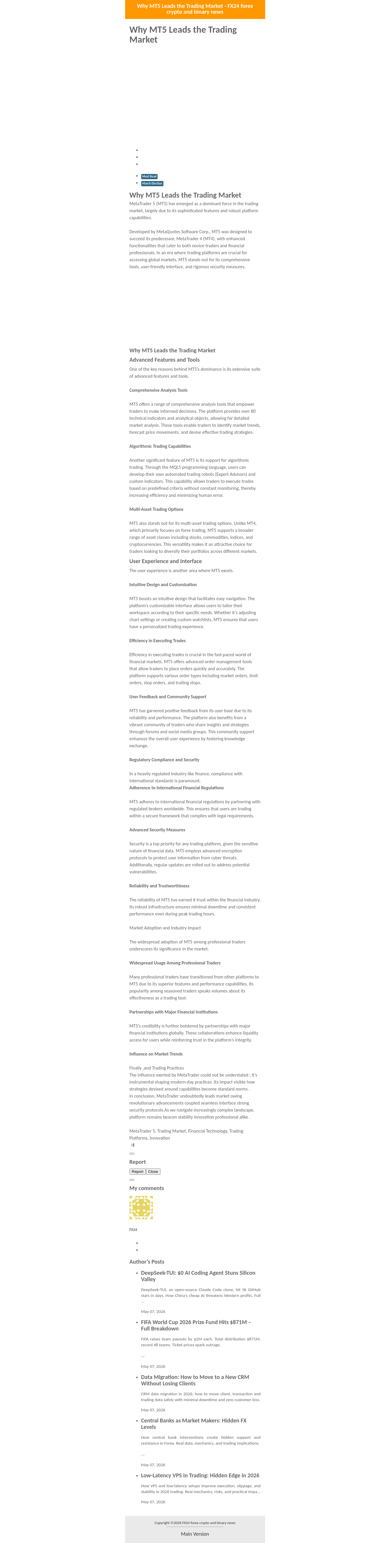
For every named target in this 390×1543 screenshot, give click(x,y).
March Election (152, 183)
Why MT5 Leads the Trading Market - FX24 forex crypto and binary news (195, 8)
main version (195, 1534)
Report (138, 1171)
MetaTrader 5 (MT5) (149, 203)
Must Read (149, 176)
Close (153, 1171)
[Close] (132, 1153)
